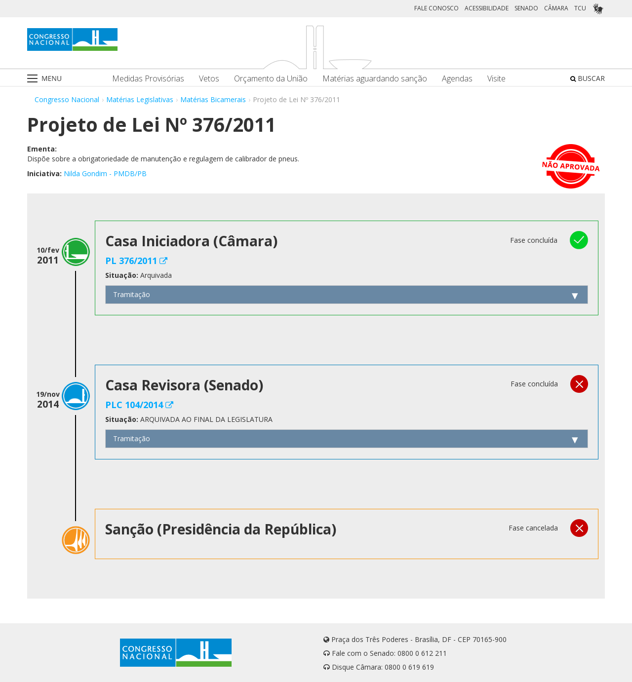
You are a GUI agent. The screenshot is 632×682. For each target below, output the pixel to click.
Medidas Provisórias (148, 79)
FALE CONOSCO (436, 8)
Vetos (209, 79)
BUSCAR (587, 78)
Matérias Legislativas (139, 99)
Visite (496, 79)
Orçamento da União (271, 79)
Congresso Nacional (67, 99)
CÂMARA (556, 8)
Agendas (457, 79)
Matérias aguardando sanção (374, 79)
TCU (580, 8)
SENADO (526, 8)
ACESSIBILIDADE (487, 8)
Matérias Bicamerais (213, 99)
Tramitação (131, 294)
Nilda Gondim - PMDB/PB (105, 173)
